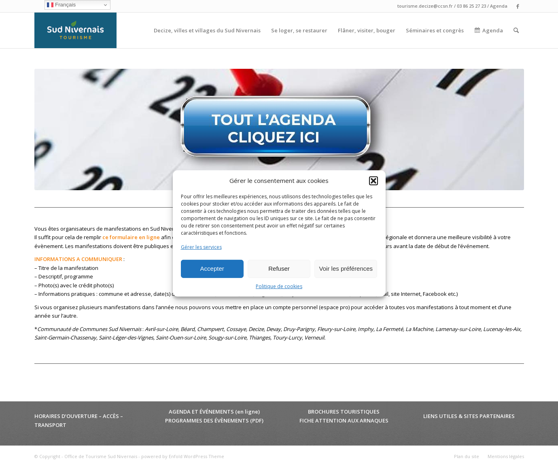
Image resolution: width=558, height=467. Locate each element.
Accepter (212, 268)
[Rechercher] (516, 30)
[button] (373, 181)
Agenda (498, 6)
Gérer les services (201, 247)
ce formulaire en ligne (131, 237)
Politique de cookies (279, 286)
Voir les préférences (346, 268)
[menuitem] (207, 30)
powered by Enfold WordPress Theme (182, 456)
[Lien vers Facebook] (518, 6)
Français (61, 5)
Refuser (279, 268)
